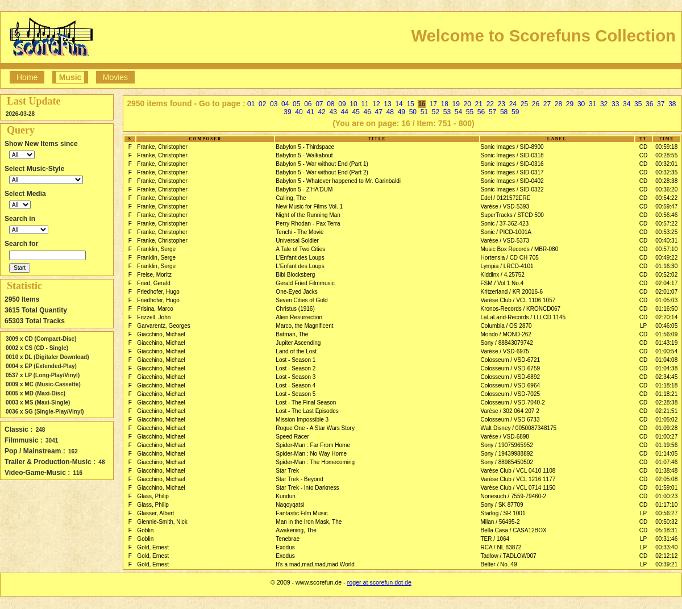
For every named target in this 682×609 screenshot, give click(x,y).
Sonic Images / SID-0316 (512, 164)
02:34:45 (666, 377)
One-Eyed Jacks (296, 292)
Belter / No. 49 (499, 564)
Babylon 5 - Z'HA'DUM (304, 189)
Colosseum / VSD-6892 (510, 377)
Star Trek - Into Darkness (307, 488)
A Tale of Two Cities (300, 249)
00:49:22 (666, 258)
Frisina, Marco (155, 309)
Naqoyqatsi (290, 505)
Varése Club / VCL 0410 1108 (518, 471)
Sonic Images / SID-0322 (512, 189)
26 (535, 104)
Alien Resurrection (299, 317)
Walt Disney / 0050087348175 (519, 428)
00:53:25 (666, 232)
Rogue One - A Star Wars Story (315, 428)
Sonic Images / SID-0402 (512, 181)
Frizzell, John (153, 317)
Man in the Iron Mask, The (309, 522)
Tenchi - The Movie (299, 232)
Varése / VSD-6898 (505, 436)
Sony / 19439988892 (507, 454)
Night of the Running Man (308, 215)
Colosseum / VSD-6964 (510, 385)
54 (458, 112)
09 (342, 104)
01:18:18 (666, 385)
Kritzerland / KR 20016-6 (512, 292)
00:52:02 (666, 275)
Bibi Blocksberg (295, 275)
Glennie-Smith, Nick (162, 522)
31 (592, 104)
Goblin (145, 530)
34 (626, 104)
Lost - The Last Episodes (307, 411)
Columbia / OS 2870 (506, 326)
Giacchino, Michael (161, 334)
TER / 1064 (495, 539)
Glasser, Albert (155, 513)
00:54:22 (666, 198)
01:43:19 (666, 343)
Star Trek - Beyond (299, 479)
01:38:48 (666, 471)
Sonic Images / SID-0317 (512, 172)
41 (310, 112)
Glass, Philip (153, 496)
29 (569, 104)
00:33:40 (666, 547)
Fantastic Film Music (301, 513)
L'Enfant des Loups (300, 258)
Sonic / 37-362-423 (505, 223)
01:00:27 (666, 436)
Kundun (285, 496)
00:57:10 (666, 249)
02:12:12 (666, 556)
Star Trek (287, 471)
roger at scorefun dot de (379, 582)
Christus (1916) (295, 309)
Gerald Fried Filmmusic (305, 283)
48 (390, 112)
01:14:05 (666, 454)
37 (660, 104)
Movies (115, 77)
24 (513, 104)
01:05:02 (666, 419)
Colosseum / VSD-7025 (510, 394)
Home (27, 77)
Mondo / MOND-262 (506, 334)
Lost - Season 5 (295, 394)
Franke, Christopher (162, 147)
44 (344, 112)
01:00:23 (666, 496)
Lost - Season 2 (295, 368)
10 (353, 104)
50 (413, 112)
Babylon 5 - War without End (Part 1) (322, 164)
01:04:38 (666, 368)
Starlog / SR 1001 (503, 513)
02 (262, 104)
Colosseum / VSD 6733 (510, 419)
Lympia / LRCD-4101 (507, 266)
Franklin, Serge (156, 249)
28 (558, 104)
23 (501, 104)
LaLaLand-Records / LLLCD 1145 (523, 317)
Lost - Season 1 (295, 360)
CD (643, 147)
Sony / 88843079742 (507, 343)
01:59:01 (666, 488)
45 (356, 112)
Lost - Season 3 (295, 377)
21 (479, 104)
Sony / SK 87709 (502, 505)
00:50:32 (666, 522)
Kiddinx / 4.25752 (503, 275)
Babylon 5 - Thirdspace (305, 147)
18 (444, 104)
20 (467, 104)
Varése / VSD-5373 (505, 240)
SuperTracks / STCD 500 (512, 215)
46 (367, 112)
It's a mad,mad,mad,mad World (315, 564)
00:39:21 (666, 564)
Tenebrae (288, 539)
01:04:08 (666, 360)
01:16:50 (666, 309)
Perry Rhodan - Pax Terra (308, 223)
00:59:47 (666, 206)
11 (364, 104)
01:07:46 (666, 462)
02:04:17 (666, 283)
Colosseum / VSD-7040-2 (513, 402)
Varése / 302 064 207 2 (510, 411)
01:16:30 (666, 266)
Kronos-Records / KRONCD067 (521, 309)
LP (643, 326)
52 (435, 112)
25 (524, 104)
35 (638, 104)
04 (285, 104)
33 (615, 104)
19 (456, 104)
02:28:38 (666, 402)
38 (672, 104)
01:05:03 (666, 300)
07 (319, 104)
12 (376, 104)
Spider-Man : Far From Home (313, 445)
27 (547, 104)
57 (492, 112)
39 (287, 112)
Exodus (285, 547)
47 (378, 112)
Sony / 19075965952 (507, 445)
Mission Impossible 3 (302, 419)
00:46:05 (666, 326)
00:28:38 (666, 181)
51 (424, 112)
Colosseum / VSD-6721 (510, 360)
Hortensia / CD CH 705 (510, 258)
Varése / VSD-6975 (505, 351)
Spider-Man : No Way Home (311, 454)
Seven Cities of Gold (301, 300)
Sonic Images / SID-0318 (512, 155)
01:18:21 (666, 394)
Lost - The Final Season (306, 402)
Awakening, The (296, 530)
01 (251, 104)
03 (273, 104)
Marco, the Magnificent (304, 326)
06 (307, 104)
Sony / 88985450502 (507, 462)
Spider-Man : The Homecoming (315, 462)
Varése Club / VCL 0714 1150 (518, 488)
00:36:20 (666, 189)
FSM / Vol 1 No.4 (502, 283)
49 (401, 112)
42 (321, 112)
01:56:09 (666, 334)
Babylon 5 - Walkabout (304, 155)
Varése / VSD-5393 (505, 206)
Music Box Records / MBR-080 (520, 249)
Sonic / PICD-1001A (506, 232)
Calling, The (291, 198)
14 (398, 104)
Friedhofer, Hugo (158, 292)
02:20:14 (666, 317)
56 (481, 112)
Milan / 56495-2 (500, 522)
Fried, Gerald (153, 283)
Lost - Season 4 (295, 385)
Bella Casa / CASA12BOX (514, 530)
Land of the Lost (296, 351)
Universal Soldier (297, 240)
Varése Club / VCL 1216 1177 (518, 479)
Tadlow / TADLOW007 (509, 556)
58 (504, 112)
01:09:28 (666, 428)
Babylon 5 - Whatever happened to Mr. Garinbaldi (338, 181)
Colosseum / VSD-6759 (510, 368)
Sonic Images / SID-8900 (512, 147)
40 (298, 112)
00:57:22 (666, 223)
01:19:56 (666, 445)
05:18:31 (666, 530)
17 (432, 104)
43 (332, 112)
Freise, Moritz (154, 275)
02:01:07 (666, 292)
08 (330, 104)
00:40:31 (666, 240)
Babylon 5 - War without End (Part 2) (322, 172)
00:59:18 (666, 147)
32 (604, 104)
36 (649, 104)
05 (296, 104)
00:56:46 (666, 215)
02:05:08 (666, 479)
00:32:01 (666, 164)
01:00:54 (666, 351)
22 (490, 104)
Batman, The (292, 334)
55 (469, 112)
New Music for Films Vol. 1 (309, 206)
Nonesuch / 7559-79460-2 (514, 496)
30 (581, 104)
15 (410, 104)
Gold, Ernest (153, 547)
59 (515, 112)
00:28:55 (666, 155)
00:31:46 (666, 539)
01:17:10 (666, 505)
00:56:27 (666, 513)
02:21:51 (666, 411)
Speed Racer (292, 436)
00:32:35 (666, 172)
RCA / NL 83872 (501, 547)
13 (387, 104)
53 (447, 112)
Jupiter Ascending (298, 343)
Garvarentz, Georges (163, 326)
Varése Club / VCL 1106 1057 (518, 300)
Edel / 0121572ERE (506, 198)
